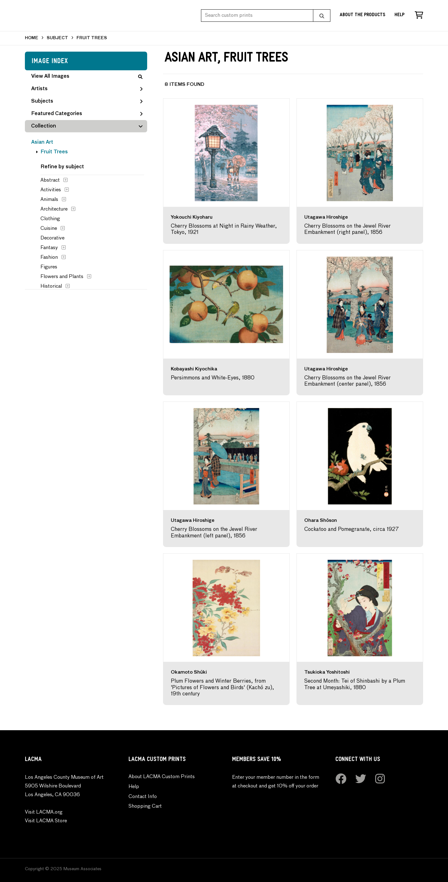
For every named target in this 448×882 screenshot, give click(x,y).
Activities (50, 190)
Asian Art (42, 142)
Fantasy (49, 247)
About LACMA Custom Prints (161, 776)
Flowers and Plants (61, 276)
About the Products (362, 15)
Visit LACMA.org (44, 812)
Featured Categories (86, 113)
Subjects (86, 101)
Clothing (50, 218)
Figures (48, 267)
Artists (86, 88)
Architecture (54, 209)
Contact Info (142, 796)
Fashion (49, 257)
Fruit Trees (54, 152)
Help (399, 15)
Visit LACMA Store (46, 821)
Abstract (50, 180)
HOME (31, 38)
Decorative (52, 238)
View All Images (86, 76)
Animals (49, 199)
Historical (51, 286)
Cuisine (48, 228)
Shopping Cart (145, 806)
